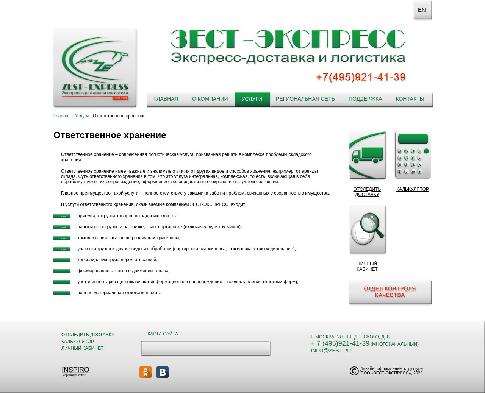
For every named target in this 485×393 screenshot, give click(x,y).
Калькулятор (77, 341)
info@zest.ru (331, 351)
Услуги (252, 99)
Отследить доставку (87, 334)
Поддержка (365, 99)
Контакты (410, 99)
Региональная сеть (305, 99)
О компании (210, 99)
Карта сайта (163, 334)
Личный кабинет (82, 348)
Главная (166, 99)
